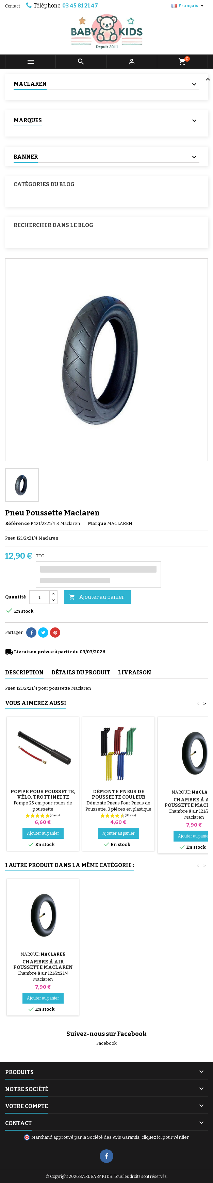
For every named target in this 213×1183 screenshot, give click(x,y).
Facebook (106, 1043)
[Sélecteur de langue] (188, 6)
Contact (12, 6)
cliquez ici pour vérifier (165, 1137)
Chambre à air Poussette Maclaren (43, 964)
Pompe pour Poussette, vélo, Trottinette (43, 794)
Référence (17, 523)
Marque (97, 523)
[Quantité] (39, 597)
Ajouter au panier (96, 597)
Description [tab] (24, 672)
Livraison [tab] (134, 672)
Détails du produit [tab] (80, 672)
